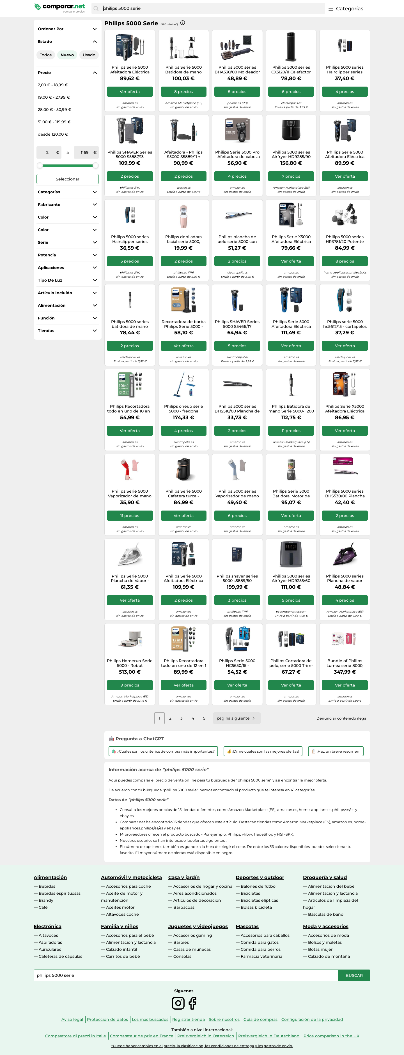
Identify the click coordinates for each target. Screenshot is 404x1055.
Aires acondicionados (195, 893)
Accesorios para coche (128, 886)
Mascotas (247, 926)
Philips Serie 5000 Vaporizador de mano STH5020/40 (130, 493)
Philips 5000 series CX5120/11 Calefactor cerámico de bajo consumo (291, 70)
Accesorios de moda (328, 935)
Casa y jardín (184, 877)
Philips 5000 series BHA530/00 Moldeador (237, 70)
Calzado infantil (121, 949)
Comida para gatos (260, 942)
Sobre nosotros (224, 1019)
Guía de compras (260, 1019)
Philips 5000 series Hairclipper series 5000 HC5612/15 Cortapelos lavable (130, 239)
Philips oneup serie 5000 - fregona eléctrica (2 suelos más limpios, (183, 409)
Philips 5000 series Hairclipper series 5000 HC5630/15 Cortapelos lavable (345, 70)
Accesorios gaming (192, 935)
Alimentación (50, 877)
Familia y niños (119, 926)
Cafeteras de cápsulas (60, 956)
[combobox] (212, 8)
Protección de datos (107, 1019)
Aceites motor (120, 907)
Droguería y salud (325, 877)
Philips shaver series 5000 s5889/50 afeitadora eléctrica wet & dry (237, 578)
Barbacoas (183, 907)
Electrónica (47, 926)
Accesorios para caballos (265, 935)
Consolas (182, 956)
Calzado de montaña (329, 956)
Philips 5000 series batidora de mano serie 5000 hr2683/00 (130, 324)
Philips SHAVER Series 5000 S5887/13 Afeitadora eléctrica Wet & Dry (129, 154)
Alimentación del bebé (331, 886)
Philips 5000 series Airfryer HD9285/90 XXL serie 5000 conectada (291, 154)
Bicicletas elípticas (259, 900)
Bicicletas (250, 893)
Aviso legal (72, 1019)
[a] (84, 152)
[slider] (40, 165)
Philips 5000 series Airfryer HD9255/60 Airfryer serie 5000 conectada (291, 578)
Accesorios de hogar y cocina (202, 886)
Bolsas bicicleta (256, 907)
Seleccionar (67, 179)
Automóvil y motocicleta (131, 877)
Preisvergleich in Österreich (205, 1035)
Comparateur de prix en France (141, 1035)
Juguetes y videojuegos (198, 926)
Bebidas (47, 886)
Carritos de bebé (123, 956)
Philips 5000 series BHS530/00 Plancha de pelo (345, 493)
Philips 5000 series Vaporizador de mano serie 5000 (237, 493)
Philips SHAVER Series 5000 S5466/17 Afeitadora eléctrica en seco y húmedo (237, 324)
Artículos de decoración (197, 900)
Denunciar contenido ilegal (342, 718)
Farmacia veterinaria (261, 956)
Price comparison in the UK (331, 1035)
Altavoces (48, 935)
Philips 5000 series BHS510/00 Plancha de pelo (237, 409)
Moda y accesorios (325, 926)
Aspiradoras (50, 942)
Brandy (46, 900)
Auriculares (50, 949)
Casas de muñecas (192, 949)
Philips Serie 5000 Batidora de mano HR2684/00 (183, 70)
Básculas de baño (325, 914)
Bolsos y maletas (325, 942)
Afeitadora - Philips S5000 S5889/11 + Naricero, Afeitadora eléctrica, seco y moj (183, 154)
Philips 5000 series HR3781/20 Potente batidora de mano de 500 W (344, 239)
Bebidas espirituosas (60, 893)
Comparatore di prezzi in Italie (75, 1035)
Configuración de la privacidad (312, 1019)
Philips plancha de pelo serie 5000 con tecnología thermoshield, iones (237, 239)
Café (43, 907)
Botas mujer (320, 949)
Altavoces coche (122, 914)
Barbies (181, 942)
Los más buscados (150, 1019)
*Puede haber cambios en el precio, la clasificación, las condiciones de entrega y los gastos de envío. (202, 1046)
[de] (47, 152)
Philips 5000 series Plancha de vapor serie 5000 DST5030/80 (345, 578)
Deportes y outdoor (260, 877)
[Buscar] (95, 8)
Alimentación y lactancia (333, 893)
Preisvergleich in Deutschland (269, 1035)
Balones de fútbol (259, 886)
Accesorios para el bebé (130, 935)
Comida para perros (261, 949)
